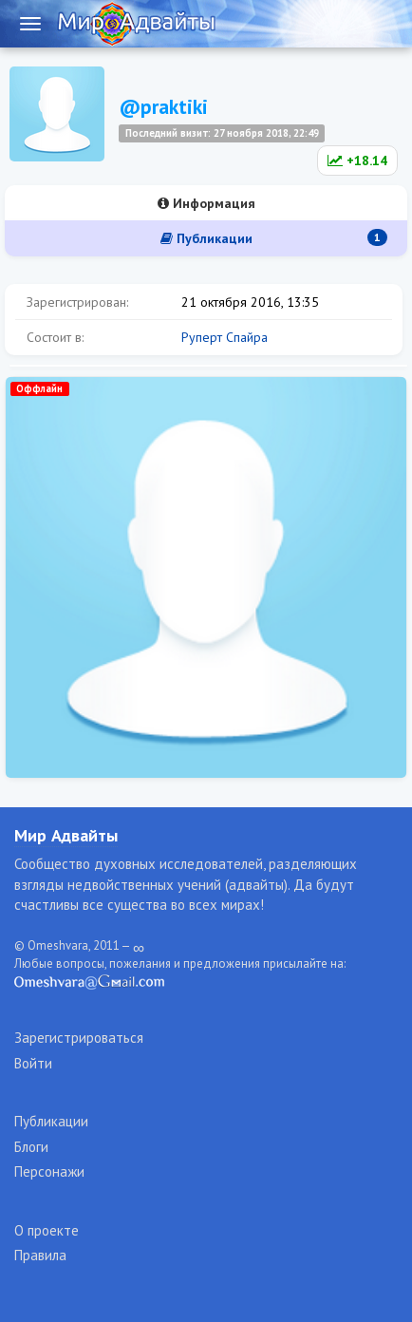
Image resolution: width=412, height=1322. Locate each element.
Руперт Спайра (224, 337)
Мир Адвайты (66, 835)
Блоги (31, 1147)
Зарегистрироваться (78, 1038)
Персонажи (49, 1171)
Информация (206, 203)
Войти (33, 1063)
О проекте (46, 1230)
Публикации (273, 238)
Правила (40, 1255)
